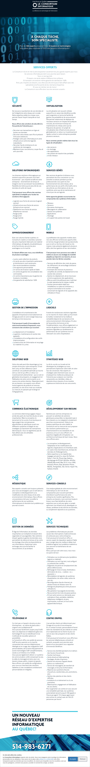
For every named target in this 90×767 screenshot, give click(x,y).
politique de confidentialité (46, 759)
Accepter (73, 759)
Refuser (83, 759)
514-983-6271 (31, 747)
